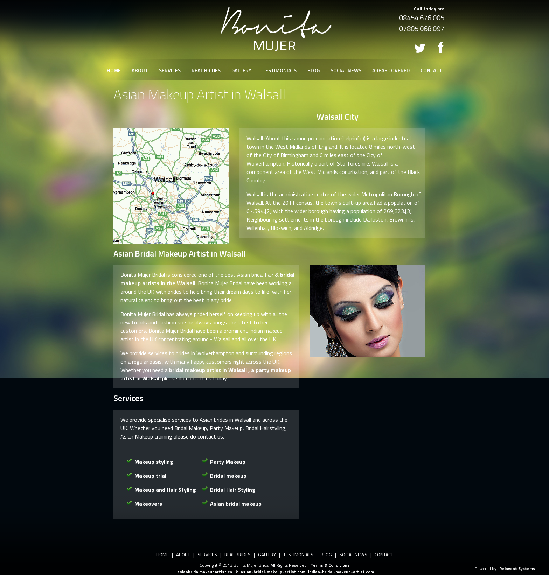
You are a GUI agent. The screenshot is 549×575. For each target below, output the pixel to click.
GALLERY (241, 71)
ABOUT (140, 71)
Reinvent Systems (517, 569)
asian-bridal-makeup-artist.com (273, 571)
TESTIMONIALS (279, 71)
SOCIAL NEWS (346, 71)
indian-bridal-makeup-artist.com (341, 571)
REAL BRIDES (206, 71)
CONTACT (431, 71)
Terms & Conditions (330, 565)
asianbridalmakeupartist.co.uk (207, 571)
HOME (114, 71)
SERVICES (170, 71)
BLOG (313, 71)
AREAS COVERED (391, 71)
